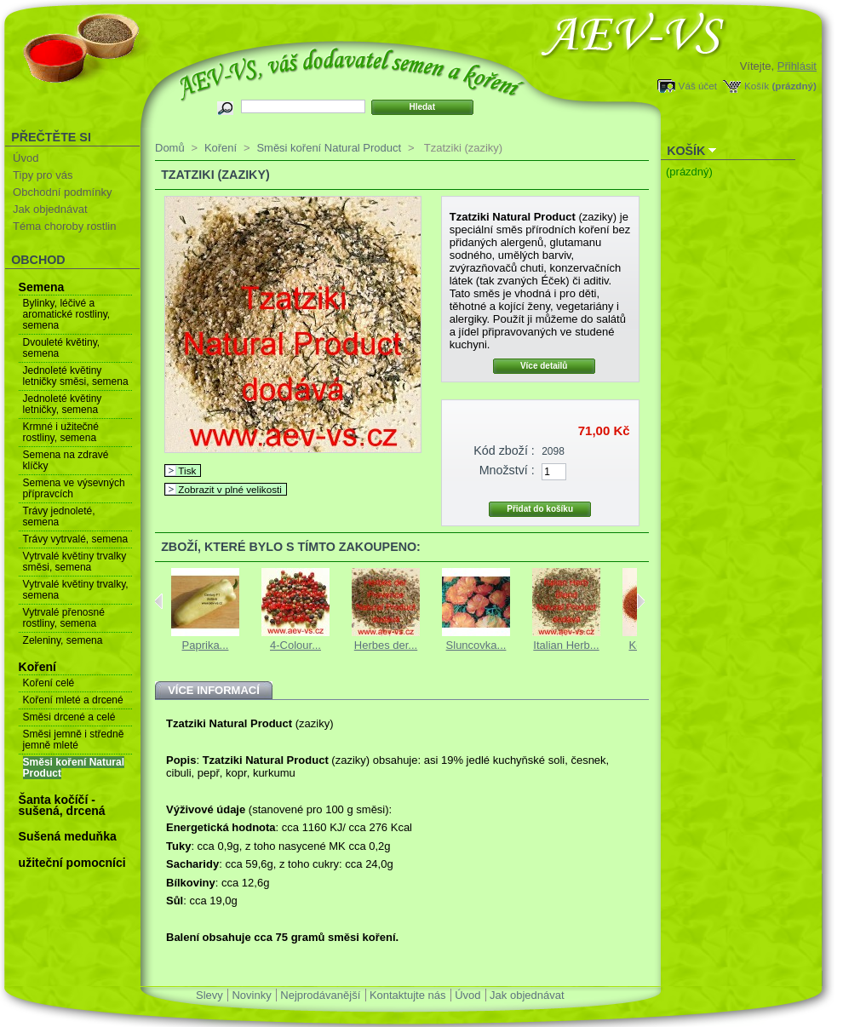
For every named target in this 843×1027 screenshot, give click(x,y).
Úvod (25, 158)
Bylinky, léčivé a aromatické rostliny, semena (66, 314)
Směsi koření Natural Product (73, 767)
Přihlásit (797, 66)
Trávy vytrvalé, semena (76, 539)
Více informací (214, 690)
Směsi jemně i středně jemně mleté (73, 739)
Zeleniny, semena (63, 640)
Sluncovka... (476, 645)
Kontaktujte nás (408, 995)
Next (641, 601)
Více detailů (544, 365)
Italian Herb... (566, 645)
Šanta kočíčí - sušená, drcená (62, 805)
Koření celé (49, 683)
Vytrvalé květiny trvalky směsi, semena (75, 561)
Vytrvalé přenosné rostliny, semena (64, 617)
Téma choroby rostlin (64, 226)
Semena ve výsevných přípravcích (74, 488)
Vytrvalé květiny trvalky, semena (76, 589)
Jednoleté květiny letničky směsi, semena (76, 375)
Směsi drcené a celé (69, 717)
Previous (159, 601)
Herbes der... (385, 645)
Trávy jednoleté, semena (59, 516)
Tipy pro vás (42, 175)
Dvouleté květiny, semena (61, 347)
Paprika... (205, 645)
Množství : (507, 470)
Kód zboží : (504, 450)
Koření (37, 667)
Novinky (251, 995)
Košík (756, 85)
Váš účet (698, 85)
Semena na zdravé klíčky (66, 460)
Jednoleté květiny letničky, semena (62, 404)
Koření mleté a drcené (73, 700)
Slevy (209, 995)
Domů (170, 147)
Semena (42, 287)
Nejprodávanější (320, 995)
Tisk (187, 470)
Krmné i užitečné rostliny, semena (61, 432)
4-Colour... (295, 645)
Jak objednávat (50, 209)
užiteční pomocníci (72, 862)
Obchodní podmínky (62, 192)
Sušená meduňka (68, 836)
